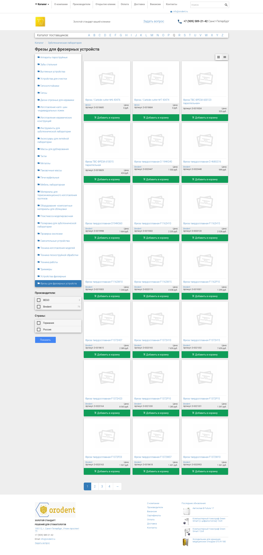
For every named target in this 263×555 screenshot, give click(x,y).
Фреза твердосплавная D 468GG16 (202, 161)
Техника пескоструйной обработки (57, 255)
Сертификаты (154, 515)
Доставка (139, 4)
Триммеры (44, 269)
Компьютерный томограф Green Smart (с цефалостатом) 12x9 (209, 519)
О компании (60, 4)
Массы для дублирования (53, 149)
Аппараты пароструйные (52, 57)
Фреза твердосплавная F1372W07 (152, 457)
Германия (45, 322)
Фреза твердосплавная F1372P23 (103, 457)
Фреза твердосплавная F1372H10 (152, 340)
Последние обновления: (194, 503)
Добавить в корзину (107, 117)
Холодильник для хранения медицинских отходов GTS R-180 (209, 540)
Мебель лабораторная (51, 184)
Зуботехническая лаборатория (64, 42)
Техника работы (47, 262)
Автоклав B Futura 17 (203, 508)
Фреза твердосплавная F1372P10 (152, 398)
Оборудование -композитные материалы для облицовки (54, 207)
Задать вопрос (153, 21)
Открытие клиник (105, 4)
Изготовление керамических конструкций (54, 119)
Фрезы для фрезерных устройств (57, 283)
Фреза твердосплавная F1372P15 (201, 398)
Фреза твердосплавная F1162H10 (152, 223)
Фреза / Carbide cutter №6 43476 (102, 100)
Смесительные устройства (53, 241)
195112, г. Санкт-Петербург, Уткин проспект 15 (57, 529)
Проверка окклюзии (50, 233)
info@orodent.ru (179, 11)
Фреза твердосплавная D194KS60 (103, 223)
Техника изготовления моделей (56, 248)
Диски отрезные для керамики (55, 100)
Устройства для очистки (52, 78)
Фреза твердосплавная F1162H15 (201, 223)
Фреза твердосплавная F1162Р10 (201, 281)
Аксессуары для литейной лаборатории (53, 140)
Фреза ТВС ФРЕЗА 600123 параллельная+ (197, 102)
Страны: (40, 315)
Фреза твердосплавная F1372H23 (103, 398)
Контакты (171, 4)
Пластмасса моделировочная (55, 216)
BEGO (58, 300)
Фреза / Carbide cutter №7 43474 (151, 100)
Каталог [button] (42, 4)
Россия (44, 329)
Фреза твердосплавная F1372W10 (201, 457)
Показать (45, 340)
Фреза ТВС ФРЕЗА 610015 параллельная (99, 163)
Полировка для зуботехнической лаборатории (56, 225)
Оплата (125, 4)
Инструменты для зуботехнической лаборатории (54, 130)
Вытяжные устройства (51, 71)
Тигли (42, 156)
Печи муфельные (48, 177)
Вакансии (155, 4)
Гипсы (42, 93)
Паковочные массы (49, 170)
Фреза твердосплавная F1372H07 (103, 340)
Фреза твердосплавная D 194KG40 (153, 161)
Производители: (45, 293)
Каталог (39, 42)
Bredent (58, 306)
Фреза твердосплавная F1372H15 (201, 340)
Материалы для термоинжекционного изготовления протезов (57, 195)
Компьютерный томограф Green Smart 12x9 (209, 530)
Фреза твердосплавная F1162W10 (104, 281)
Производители (81, 4)
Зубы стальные (47, 64)
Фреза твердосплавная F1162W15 (152, 281)
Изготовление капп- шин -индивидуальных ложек (52, 109)
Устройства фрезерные (51, 276)
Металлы (44, 163)
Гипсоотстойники (48, 85)
